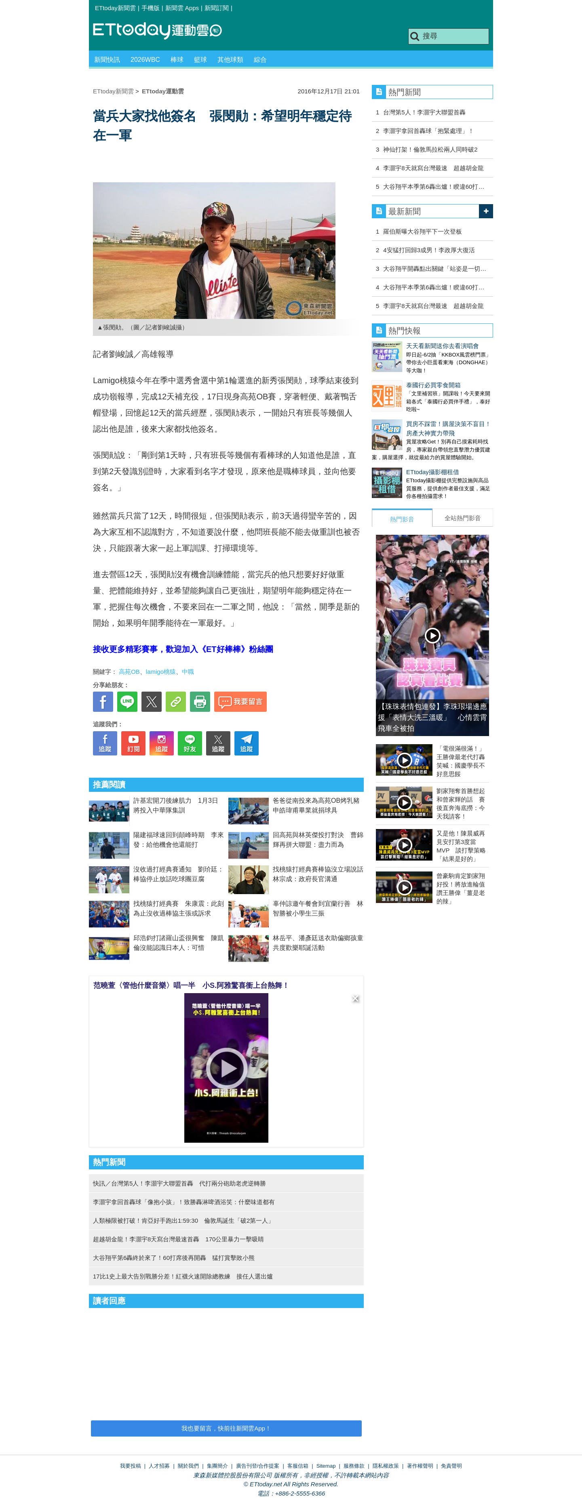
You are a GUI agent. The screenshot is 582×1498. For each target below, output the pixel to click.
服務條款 (354, 1466)
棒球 (177, 59)
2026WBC (145, 59)
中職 (188, 671)
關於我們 (188, 1466)
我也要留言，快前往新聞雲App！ (226, 1428)
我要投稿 (130, 1466)
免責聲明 (451, 1466)
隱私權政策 (386, 1466)
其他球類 (230, 59)
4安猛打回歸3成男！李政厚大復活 (429, 250)
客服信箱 (297, 1466)
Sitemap (326, 1466)
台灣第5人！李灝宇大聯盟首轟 (424, 112)
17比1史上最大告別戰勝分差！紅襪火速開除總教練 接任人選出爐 (183, 1276)
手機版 (150, 7)
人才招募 (159, 1466)
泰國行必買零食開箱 (399, 376)
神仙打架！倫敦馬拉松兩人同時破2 (430, 149)
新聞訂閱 (217, 7)
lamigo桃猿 (161, 671)
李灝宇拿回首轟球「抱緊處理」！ (428, 130)
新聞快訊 (107, 59)
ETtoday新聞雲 (115, 7)
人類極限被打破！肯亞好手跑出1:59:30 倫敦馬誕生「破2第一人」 (183, 1220)
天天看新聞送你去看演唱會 (408, 345)
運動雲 (163, 31)
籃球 (200, 59)
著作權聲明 (420, 1466)
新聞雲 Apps (182, 7)
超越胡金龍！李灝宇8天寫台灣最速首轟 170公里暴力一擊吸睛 (178, 1239)
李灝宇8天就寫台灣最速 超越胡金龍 (433, 168)
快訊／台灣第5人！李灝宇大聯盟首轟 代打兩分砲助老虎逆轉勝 (179, 1183)
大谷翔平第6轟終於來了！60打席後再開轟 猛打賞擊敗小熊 (174, 1257)
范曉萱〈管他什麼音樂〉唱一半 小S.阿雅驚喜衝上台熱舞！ (191, 985)
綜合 (260, 59)
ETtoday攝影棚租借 (398, 455)
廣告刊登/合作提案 (258, 1466)
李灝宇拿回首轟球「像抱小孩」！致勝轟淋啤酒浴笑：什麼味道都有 (184, 1201)
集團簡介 (217, 1466)
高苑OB (129, 671)
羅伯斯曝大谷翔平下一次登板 (422, 231)
